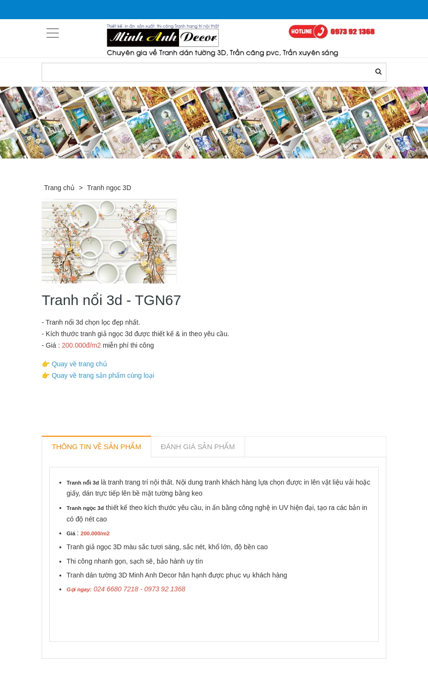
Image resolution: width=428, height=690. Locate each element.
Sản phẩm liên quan (94, 670)
